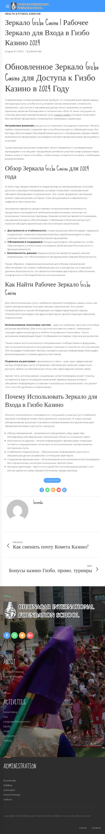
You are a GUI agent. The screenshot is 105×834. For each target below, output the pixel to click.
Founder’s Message (13, 672)
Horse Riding (10, 712)
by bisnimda (34, 51)
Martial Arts (9, 736)
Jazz (5, 717)
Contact (96, 828)
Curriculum (9, 790)
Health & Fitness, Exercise (23, 13)
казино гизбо (62, 114)
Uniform (7, 799)
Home (83, 828)
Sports (6, 726)
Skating (7, 740)
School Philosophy (13, 676)
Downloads (9, 780)
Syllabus (7, 785)
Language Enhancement (16, 721)
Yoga (6, 731)
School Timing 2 (11, 795)
